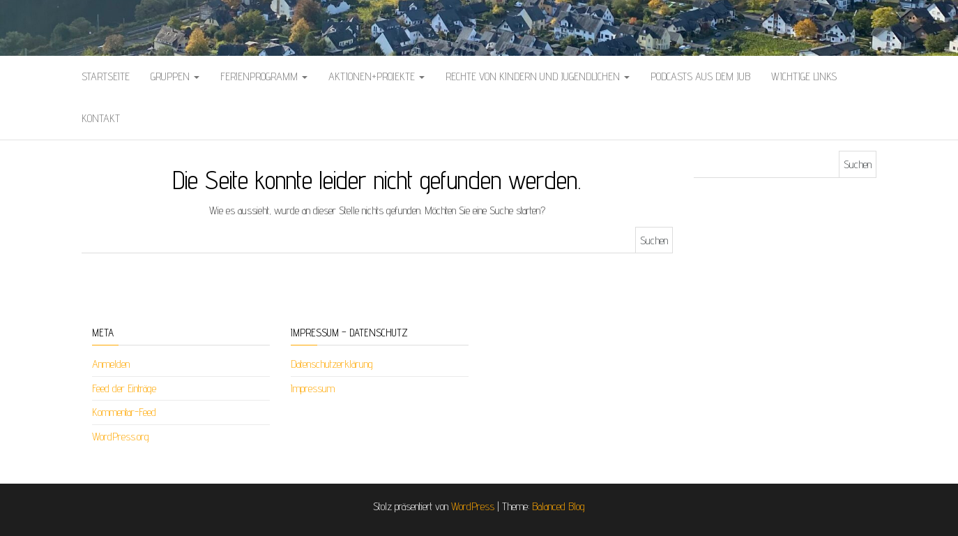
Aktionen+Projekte (376, 76)
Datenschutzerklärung (332, 364)
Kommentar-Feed (124, 412)
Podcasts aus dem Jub (700, 76)
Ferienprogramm (263, 76)
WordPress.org (120, 436)
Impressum (313, 388)
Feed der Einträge (124, 388)
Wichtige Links (804, 76)
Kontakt (101, 118)
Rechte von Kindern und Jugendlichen (538, 76)
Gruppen (175, 76)
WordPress (472, 506)
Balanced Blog (558, 506)
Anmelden (111, 364)
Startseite (106, 76)
